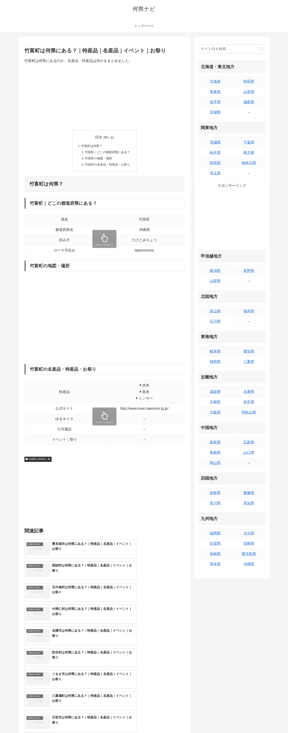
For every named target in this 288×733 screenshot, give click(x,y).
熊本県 (215, 564)
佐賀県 (215, 543)
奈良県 (248, 402)
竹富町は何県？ (91, 146)
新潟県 (215, 271)
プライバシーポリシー (252, 720)
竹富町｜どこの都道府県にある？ (108, 152)
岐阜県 (215, 351)
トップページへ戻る (221, 720)
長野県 (248, 271)
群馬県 (215, 163)
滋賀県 (215, 392)
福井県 (248, 311)
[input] (232, 48)
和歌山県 (249, 412)
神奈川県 (249, 163)
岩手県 (215, 102)
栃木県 (215, 153)
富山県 (215, 311)
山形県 (248, 92)
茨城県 (215, 142)
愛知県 (248, 351)
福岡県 (215, 533)
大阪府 (215, 412)
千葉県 (248, 142)
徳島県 (215, 493)
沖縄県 (248, 564)
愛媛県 (248, 493)
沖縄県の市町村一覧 (38, 460)
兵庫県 (248, 392)
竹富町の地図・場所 (98, 159)
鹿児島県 (249, 554)
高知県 (248, 503)
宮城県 (215, 112)
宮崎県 (248, 543)
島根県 (215, 452)
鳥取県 (215, 442)
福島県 (248, 102)
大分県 (248, 533)
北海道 (215, 81)
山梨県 (215, 281)
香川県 (215, 503)
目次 (98, 137)
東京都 (248, 153)
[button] (261, 49)
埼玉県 (215, 173)
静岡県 (215, 362)
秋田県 (248, 81)
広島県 (248, 442)
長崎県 (215, 554)
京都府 (215, 402)
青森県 (215, 92)
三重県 (248, 362)
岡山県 (215, 463)
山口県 (248, 452)
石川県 (215, 321)
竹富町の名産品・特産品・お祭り (108, 165)
